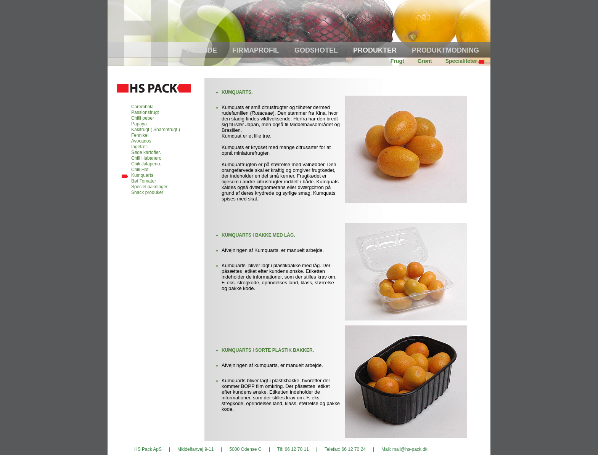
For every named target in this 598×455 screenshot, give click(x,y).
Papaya (139, 124)
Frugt (397, 61)
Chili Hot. (140, 169)
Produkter (375, 50)
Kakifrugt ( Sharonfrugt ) (155, 129)
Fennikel (139, 135)
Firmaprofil (255, 50)
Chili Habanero (146, 158)
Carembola (142, 106)
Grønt (425, 61)
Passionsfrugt (145, 112)
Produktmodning (445, 50)
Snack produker (147, 192)
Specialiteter (461, 61)
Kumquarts (142, 175)
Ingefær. (139, 146)
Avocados (141, 141)
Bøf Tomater (143, 181)
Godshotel (316, 50)
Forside (201, 50)
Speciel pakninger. (150, 186)
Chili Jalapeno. (146, 164)
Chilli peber (142, 118)
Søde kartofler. (146, 152)
